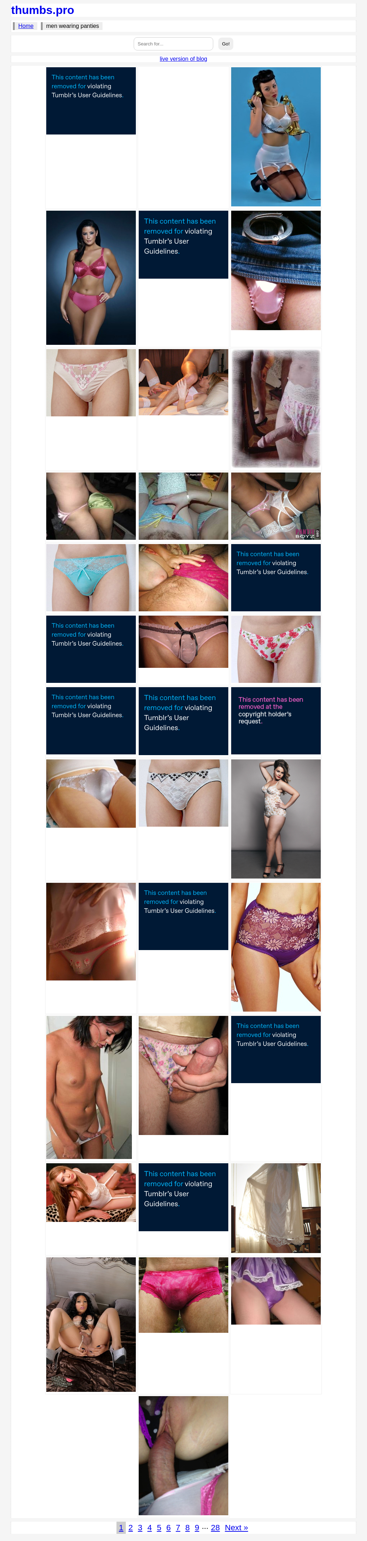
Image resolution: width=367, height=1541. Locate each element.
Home (26, 26)
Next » (236, 1527)
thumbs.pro (42, 10)
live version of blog (184, 59)
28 (215, 1527)
